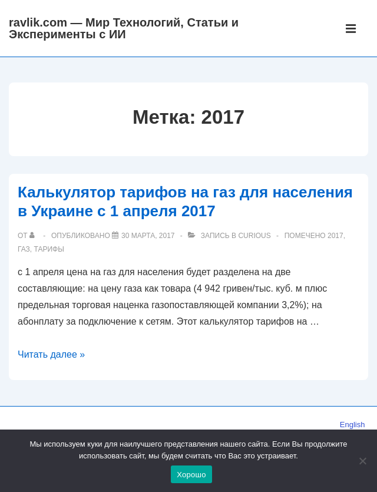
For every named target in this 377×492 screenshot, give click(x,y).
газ (24, 249)
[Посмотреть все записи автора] (34, 236)
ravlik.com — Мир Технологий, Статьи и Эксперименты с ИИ (124, 28)
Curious (254, 236)
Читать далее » (51, 354)
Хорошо (191, 474)
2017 (335, 236)
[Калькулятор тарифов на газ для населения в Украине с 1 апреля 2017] (147, 236)
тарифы (49, 249)
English (352, 424)
